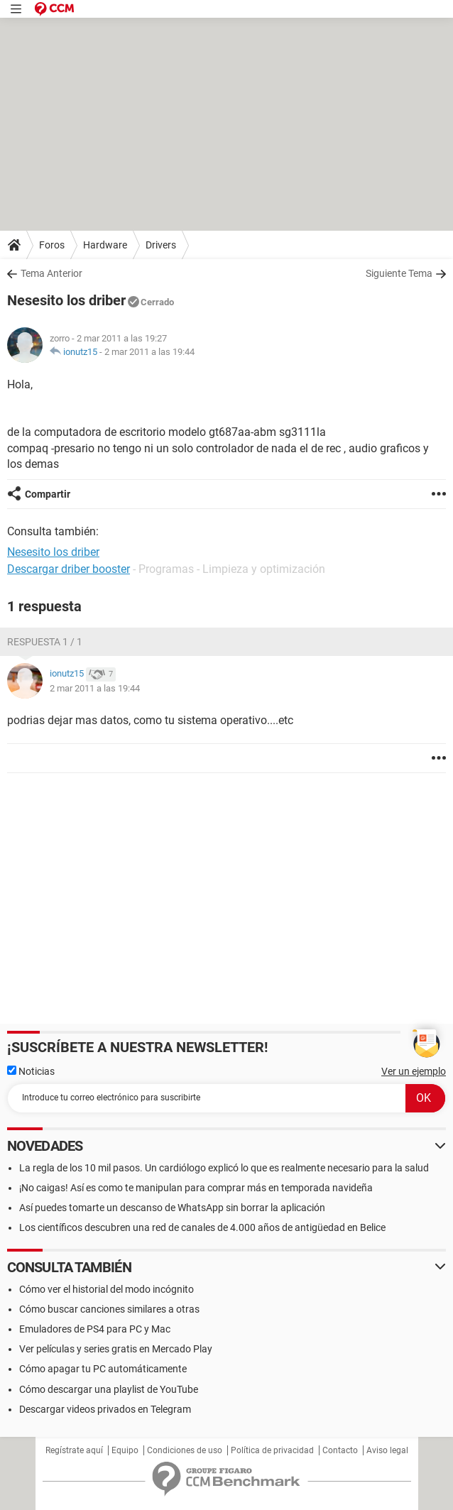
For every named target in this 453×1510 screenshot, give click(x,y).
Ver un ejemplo (413, 1071)
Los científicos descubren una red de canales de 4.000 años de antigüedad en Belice (202, 1227)
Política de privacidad (272, 1450)
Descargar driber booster (68, 569)
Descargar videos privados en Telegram (105, 1409)
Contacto (340, 1450)
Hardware (105, 245)
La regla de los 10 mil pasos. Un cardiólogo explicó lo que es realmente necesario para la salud (224, 1167)
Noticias (31, 1071)
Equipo (124, 1450)
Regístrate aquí (74, 1450)
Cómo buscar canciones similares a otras (109, 1309)
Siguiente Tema (399, 273)
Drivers (161, 245)
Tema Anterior (51, 273)
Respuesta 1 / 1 (44, 641)
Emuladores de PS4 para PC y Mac (94, 1329)
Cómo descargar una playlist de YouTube (108, 1389)
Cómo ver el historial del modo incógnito (106, 1289)
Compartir (47, 494)
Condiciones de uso (184, 1450)
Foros (52, 245)
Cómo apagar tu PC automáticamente (103, 1368)
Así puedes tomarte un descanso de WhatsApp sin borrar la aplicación (172, 1207)
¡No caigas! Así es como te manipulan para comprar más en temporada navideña (196, 1187)
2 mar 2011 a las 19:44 (149, 351)
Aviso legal (387, 1450)
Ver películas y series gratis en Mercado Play (115, 1349)
